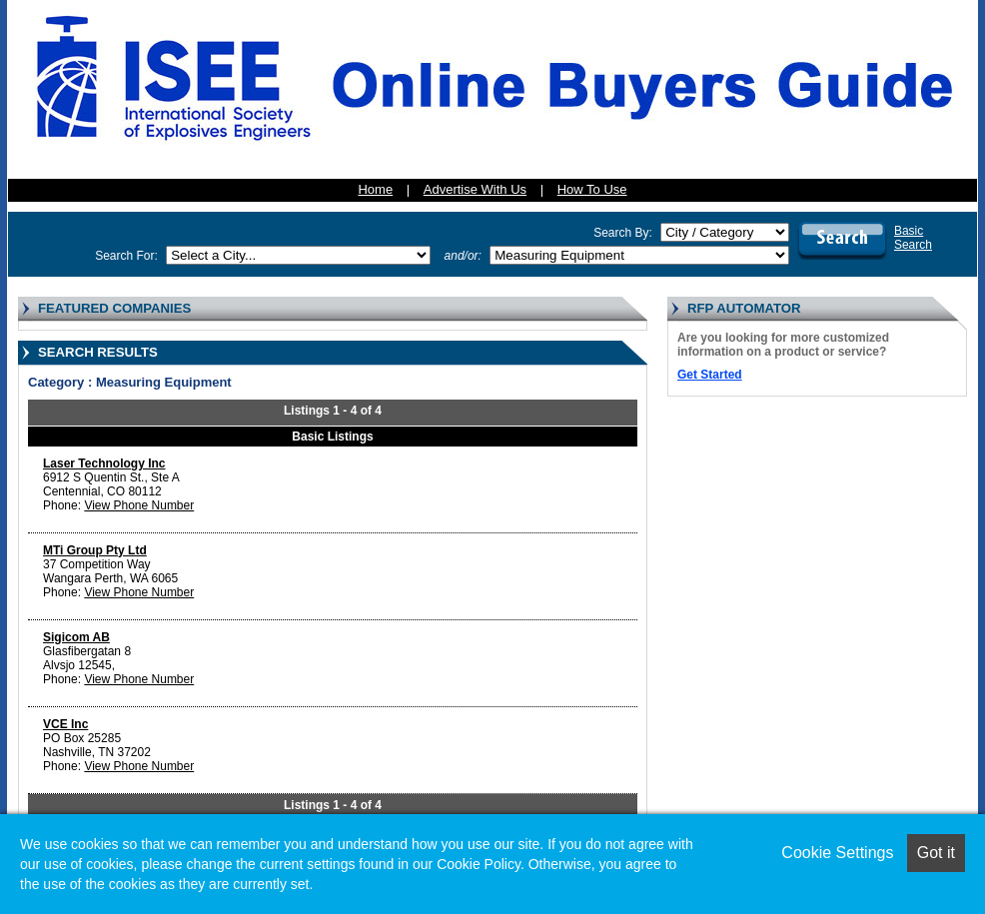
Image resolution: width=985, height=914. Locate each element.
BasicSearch (913, 238)
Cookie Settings (837, 852)
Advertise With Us (475, 189)
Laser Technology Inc (104, 463)
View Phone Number (139, 505)
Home (375, 189)
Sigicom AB (76, 637)
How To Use (592, 189)
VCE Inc (65, 724)
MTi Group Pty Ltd (95, 550)
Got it (936, 852)
